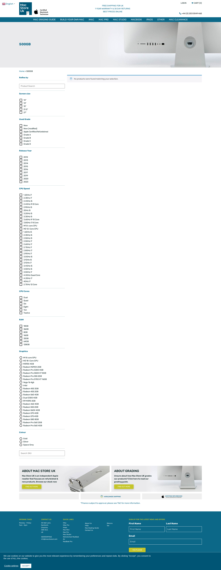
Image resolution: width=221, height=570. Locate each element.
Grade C (27, 139)
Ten (25, 308)
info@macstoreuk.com (49, 537)
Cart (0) (198, 3)
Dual (26, 296)
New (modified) (30, 127)
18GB (26, 324)
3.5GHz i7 (28, 270)
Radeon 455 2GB (30, 390)
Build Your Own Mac (72, 19)
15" (25, 104)
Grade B (27, 136)
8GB (25, 330)
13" (25, 101)
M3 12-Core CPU (31, 227)
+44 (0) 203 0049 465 (192, 13)
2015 (26, 165)
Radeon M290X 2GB (32, 365)
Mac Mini (66, 528)
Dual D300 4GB (30, 396)
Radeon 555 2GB (30, 405)
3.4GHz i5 (28, 264)
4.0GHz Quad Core (32, 273)
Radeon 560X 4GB (31, 408)
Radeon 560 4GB (30, 393)
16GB (26, 333)
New (26, 124)
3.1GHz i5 (28, 258)
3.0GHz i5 (28, 255)
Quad (26, 299)
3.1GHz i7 (28, 261)
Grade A (27, 133)
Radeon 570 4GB (30, 411)
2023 (26, 180)
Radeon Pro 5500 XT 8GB (34, 371)
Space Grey (28, 443)
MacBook (136, 19)
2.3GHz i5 (28, 233)
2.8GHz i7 (28, 249)
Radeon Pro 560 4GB (32, 424)
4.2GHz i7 (28, 276)
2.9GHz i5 (28, 205)
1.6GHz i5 (28, 230)
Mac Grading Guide (44, 19)
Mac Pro (104, 19)
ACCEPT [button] (26, 566)
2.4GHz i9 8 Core (31, 202)
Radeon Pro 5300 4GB (33, 368)
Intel (25, 384)
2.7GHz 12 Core (30, 283)
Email (132, 534)
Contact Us (89, 528)
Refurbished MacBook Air (71, 536)
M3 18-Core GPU (30, 359)
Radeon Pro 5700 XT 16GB (35, 377)
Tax (108, 524)
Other (160, 19)
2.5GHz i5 (28, 236)
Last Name (172, 521)
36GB (26, 327)
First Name (135, 521)
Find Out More (32, 485)
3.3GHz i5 (28, 215)
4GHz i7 (27, 280)
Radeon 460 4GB (31, 402)
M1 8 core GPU (29, 356)
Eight (26, 305)
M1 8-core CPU (30, 224)
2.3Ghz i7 (28, 196)
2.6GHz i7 (28, 242)
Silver (25, 440)
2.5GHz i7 (28, 239)
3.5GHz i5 (28, 267)
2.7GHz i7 (28, 245)
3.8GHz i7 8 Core (31, 221)
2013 (26, 158)
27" (25, 111)
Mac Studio (119, 19)
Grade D (27, 142)
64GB (26, 340)
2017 (26, 171)
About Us (88, 522)
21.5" (26, 107)
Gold (25, 437)
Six (25, 302)
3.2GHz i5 (28, 212)
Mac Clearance (178, 19)
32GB (26, 337)
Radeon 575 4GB (30, 414)
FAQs (87, 524)
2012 (26, 155)
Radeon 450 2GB (30, 387)
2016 (26, 168)
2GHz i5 (27, 208)
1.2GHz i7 (28, 193)
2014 (26, 161)
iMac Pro (66, 523)
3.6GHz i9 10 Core (31, 218)
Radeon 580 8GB (31, 417)
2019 (26, 174)
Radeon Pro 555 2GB (32, 374)
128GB (26, 343)
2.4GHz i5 (28, 199)
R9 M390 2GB (29, 399)
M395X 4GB (28, 362)
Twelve (27, 311)
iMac (91, 19)
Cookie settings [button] (11, 566)
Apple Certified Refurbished (36, 130)
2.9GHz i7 (28, 252)
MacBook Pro (67, 540)
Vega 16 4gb (28, 380)
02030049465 (46, 535)
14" (25, 98)
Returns (110, 522)
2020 (26, 177)
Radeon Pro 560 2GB (32, 421)
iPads (149, 19)
